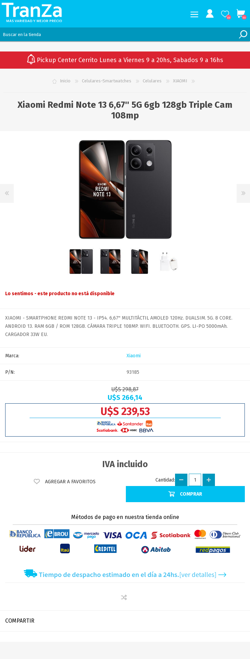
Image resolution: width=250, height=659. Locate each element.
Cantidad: (165, 480)
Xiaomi (134, 356)
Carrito (240, 13)
